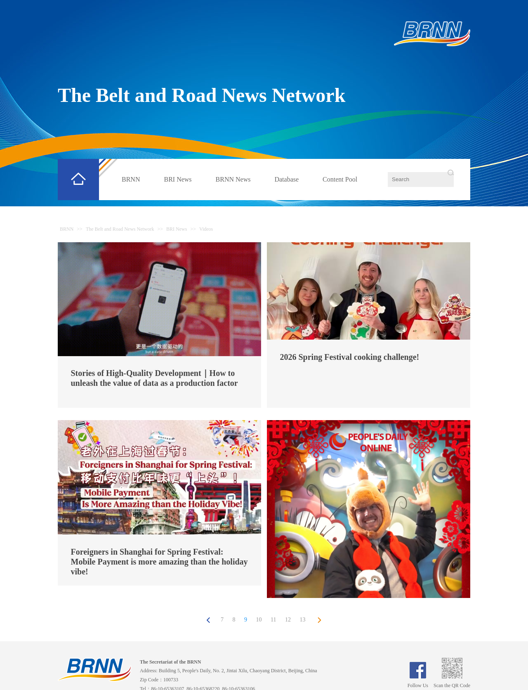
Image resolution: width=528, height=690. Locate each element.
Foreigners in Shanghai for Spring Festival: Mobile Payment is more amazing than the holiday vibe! (159, 561)
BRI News (177, 179)
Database (286, 179)
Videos (206, 229)
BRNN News (233, 179)
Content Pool (340, 179)
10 (259, 620)
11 (273, 620)
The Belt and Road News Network (201, 95)
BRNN (131, 179)
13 (302, 620)
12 (288, 620)
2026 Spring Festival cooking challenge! (350, 357)
